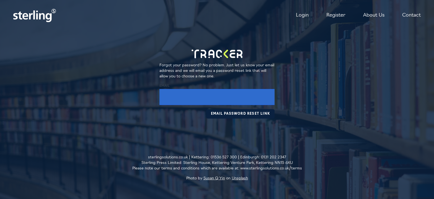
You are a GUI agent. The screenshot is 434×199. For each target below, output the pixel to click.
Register (335, 15)
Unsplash (240, 178)
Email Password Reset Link (240, 114)
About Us (373, 15)
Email (164, 86)
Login (302, 15)
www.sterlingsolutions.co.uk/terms (271, 168)
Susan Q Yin (214, 178)
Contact (411, 15)
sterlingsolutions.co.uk (168, 157)
